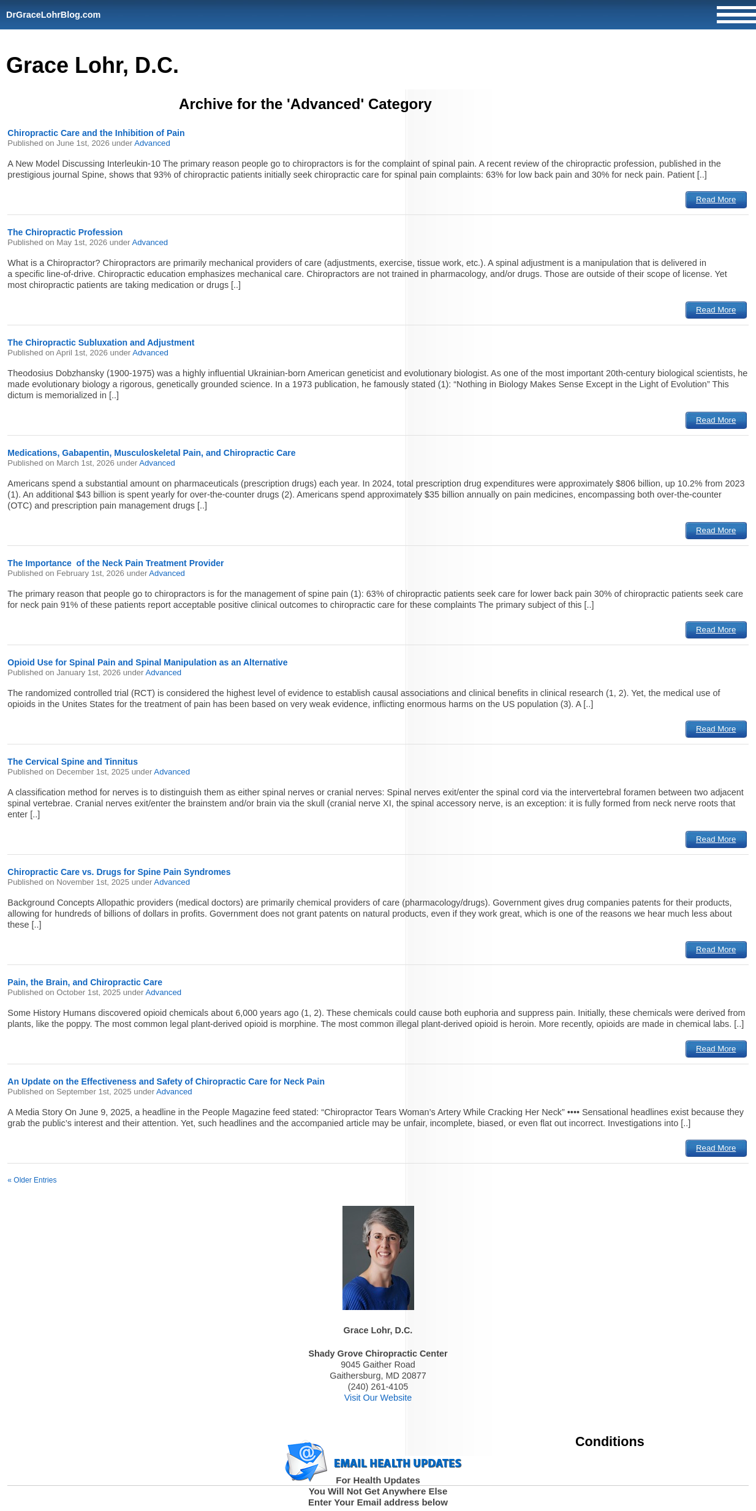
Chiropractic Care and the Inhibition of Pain (95, 133)
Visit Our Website (378, 1398)
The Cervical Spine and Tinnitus (72, 762)
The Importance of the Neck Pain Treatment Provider (115, 563)
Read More (716, 199)
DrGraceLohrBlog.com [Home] (53, 15)
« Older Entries (31, 1180)
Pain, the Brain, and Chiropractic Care (84, 982)
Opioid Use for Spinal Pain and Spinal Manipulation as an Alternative (147, 662)
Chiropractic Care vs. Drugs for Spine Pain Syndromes (118, 872)
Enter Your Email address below (378, 1502)
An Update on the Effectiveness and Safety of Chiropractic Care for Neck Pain (166, 1081)
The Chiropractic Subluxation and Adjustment (100, 342)
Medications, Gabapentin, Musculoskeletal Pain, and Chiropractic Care (151, 453)
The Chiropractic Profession (65, 232)
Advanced (152, 143)
